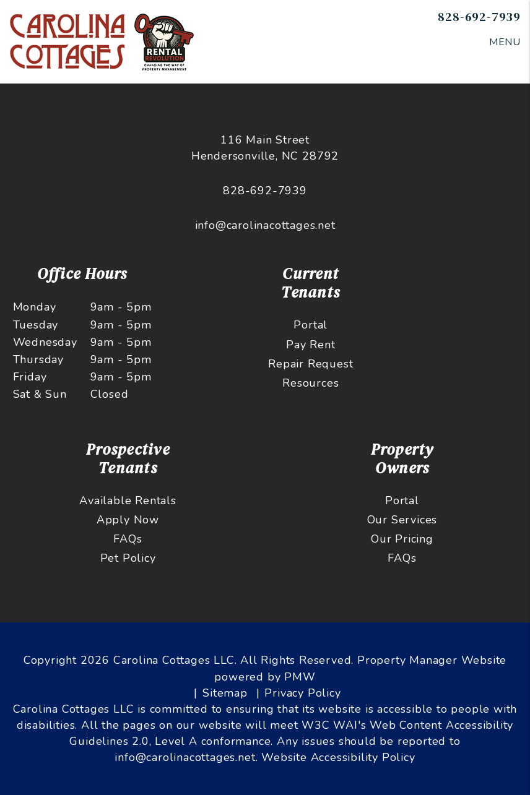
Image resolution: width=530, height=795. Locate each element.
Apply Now (128, 519)
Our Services (402, 519)
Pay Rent (310, 344)
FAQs (127, 538)
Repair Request (310, 363)
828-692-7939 (479, 16)
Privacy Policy (302, 692)
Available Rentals (127, 500)
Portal (310, 324)
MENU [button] (505, 42)
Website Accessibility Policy (338, 757)
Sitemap (225, 692)
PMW (299, 676)
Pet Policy (128, 558)
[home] (104, 41)
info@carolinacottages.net (265, 225)
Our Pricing (402, 538)
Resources (310, 383)
